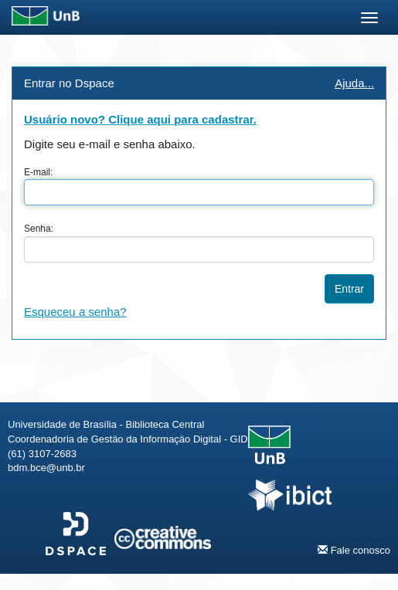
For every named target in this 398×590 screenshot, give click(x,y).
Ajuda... (354, 83)
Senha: (38, 228)
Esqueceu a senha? (75, 311)
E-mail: (38, 172)
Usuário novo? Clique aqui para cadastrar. (140, 119)
